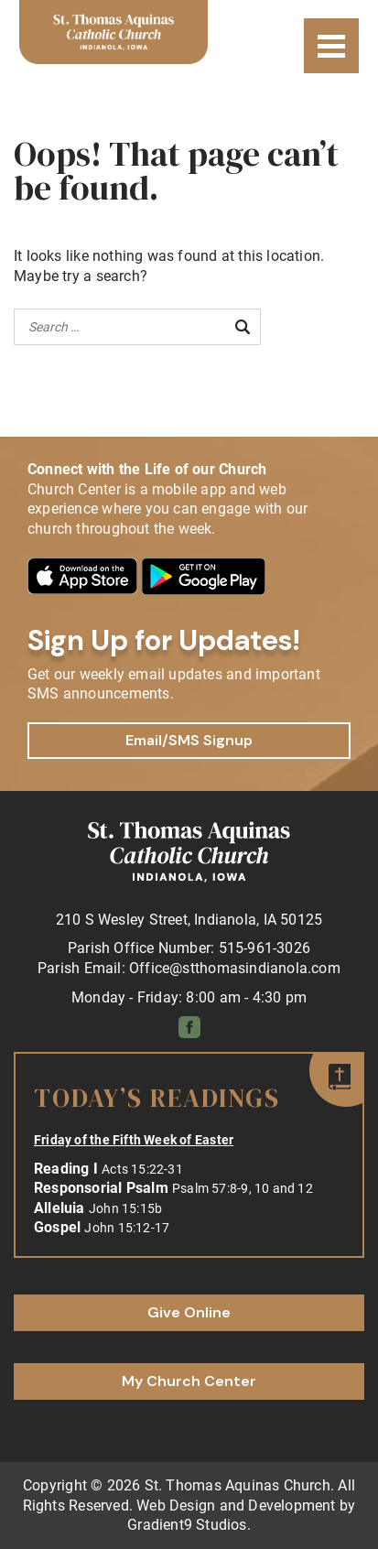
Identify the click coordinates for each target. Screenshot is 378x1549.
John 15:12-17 (126, 1227)
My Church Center (189, 1381)
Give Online (189, 1312)
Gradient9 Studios (187, 1524)
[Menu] (331, 45)
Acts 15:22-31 (142, 1169)
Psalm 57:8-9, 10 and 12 (242, 1188)
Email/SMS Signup (189, 740)
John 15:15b (125, 1208)
